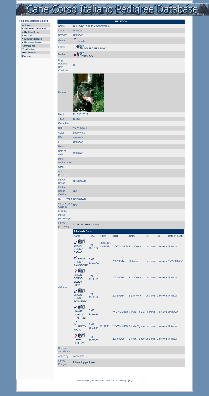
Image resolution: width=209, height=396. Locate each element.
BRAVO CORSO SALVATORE (81, 262)
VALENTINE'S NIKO (95, 48)
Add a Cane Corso (30, 32)
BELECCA (78, 26)
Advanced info (28, 46)
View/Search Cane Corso (34, 29)
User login (26, 56)
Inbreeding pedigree (84, 362)
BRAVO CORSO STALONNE (80, 314)
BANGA (88, 55)
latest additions (29, 53)
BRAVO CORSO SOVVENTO (80, 298)
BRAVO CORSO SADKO (78, 249)
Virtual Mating (28, 49)
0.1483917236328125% (86, 224)
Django (130, 380)
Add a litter (27, 35)
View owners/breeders (32, 39)
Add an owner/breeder (32, 42)
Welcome (26, 25)
